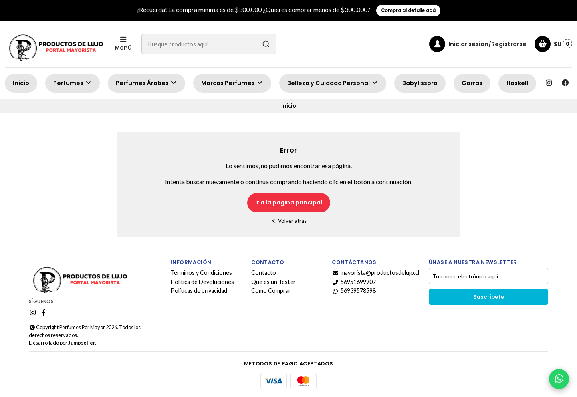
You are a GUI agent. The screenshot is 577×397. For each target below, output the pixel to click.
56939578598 (354, 291)
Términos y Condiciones (201, 273)
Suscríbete (488, 297)
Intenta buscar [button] (185, 181)
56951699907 (354, 282)
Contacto (263, 273)
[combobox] (208, 44)
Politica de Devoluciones (202, 282)
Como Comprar (271, 291)
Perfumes (72, 83)
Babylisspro (420, 83)
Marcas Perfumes (232, 83)
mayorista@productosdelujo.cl (375, 273)
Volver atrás (288, 221)
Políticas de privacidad (199, 291)
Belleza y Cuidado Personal (332, 83)
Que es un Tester (273, 282)
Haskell (517, 83)
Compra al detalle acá (408, 10)
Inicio (21, 83)
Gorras (472, 83)
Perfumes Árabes (146, 83)
